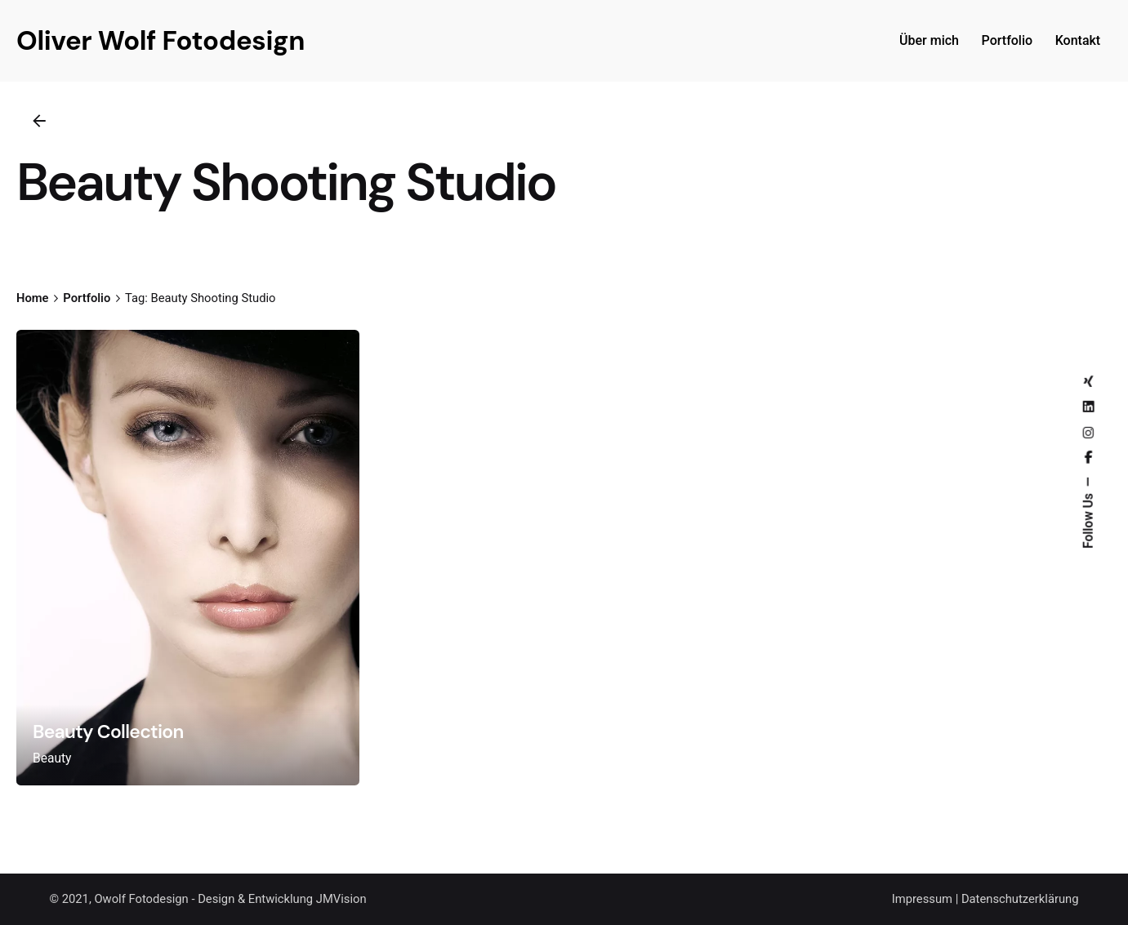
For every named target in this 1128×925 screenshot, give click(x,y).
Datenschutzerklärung (1020, 899)
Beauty (52, 758)
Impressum (922, 899)
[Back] (39, 121)
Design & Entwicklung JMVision (282, 899)
